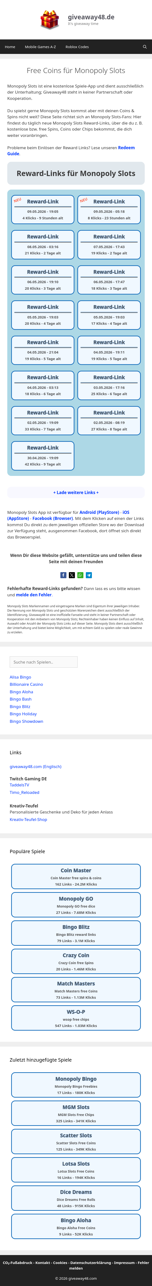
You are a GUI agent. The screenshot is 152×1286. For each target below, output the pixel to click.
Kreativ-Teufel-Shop (28, 819)
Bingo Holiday (23, 714)
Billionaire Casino (26, 684)
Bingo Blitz (20, 706)
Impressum (124, 1262)
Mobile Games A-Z (40, 46)
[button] (63, 575)
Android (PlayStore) (99, 512)
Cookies (60, 1262)
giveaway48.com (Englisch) (35, 766)
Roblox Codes (77, 46)
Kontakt (42, 1262)
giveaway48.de (91, 17)
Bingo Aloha (21, 692)
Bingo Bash (21, 699)
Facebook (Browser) (52, 518)
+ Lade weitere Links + (76, 492)
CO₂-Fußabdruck (17, 1262)
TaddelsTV (19, 785)
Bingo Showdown (26, 721)
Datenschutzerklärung (90, 1262)
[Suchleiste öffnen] (145, 46)
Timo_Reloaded (24, 792)
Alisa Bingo (20, 677)
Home (10, 46)
